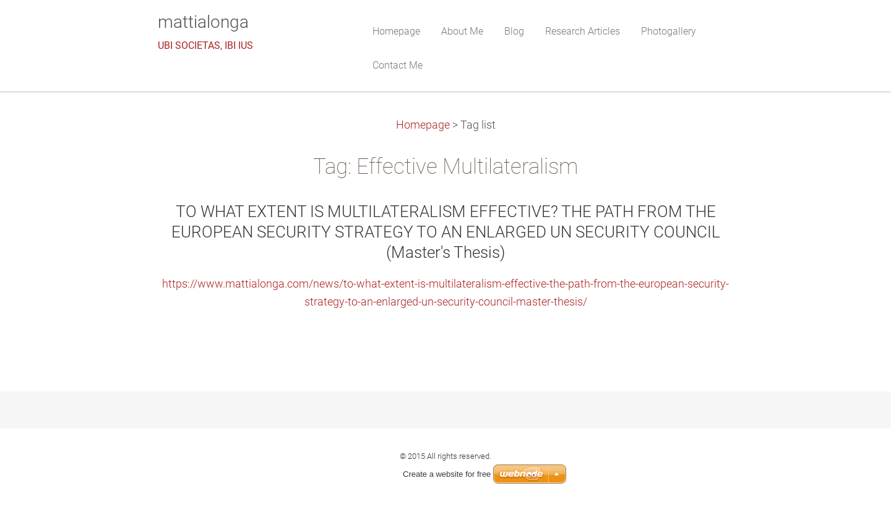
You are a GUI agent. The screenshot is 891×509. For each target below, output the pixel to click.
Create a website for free (447, 474)
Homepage (423, 125)
